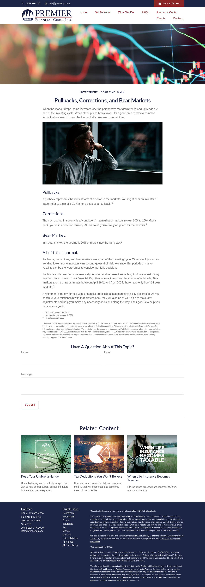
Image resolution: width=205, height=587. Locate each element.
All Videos (68, 541)
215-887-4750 (30, 3)
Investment (68, 516)
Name (24, 352)
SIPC (166, 552)
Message (26, 374)
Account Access (168, 3)
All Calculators (70, 545)
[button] (83, 12)
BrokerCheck (149, 511)
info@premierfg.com (57, 3)
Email (107, 352)
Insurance (68, 523)
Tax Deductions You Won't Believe (98, 476)
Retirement (68, 513)
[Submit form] (30, 405)
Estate (66, 520)
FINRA (161, 552)
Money (66, 531)
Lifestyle (67, 534)
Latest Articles (70, 538)
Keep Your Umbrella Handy (40, 476)
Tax (65, 527)
